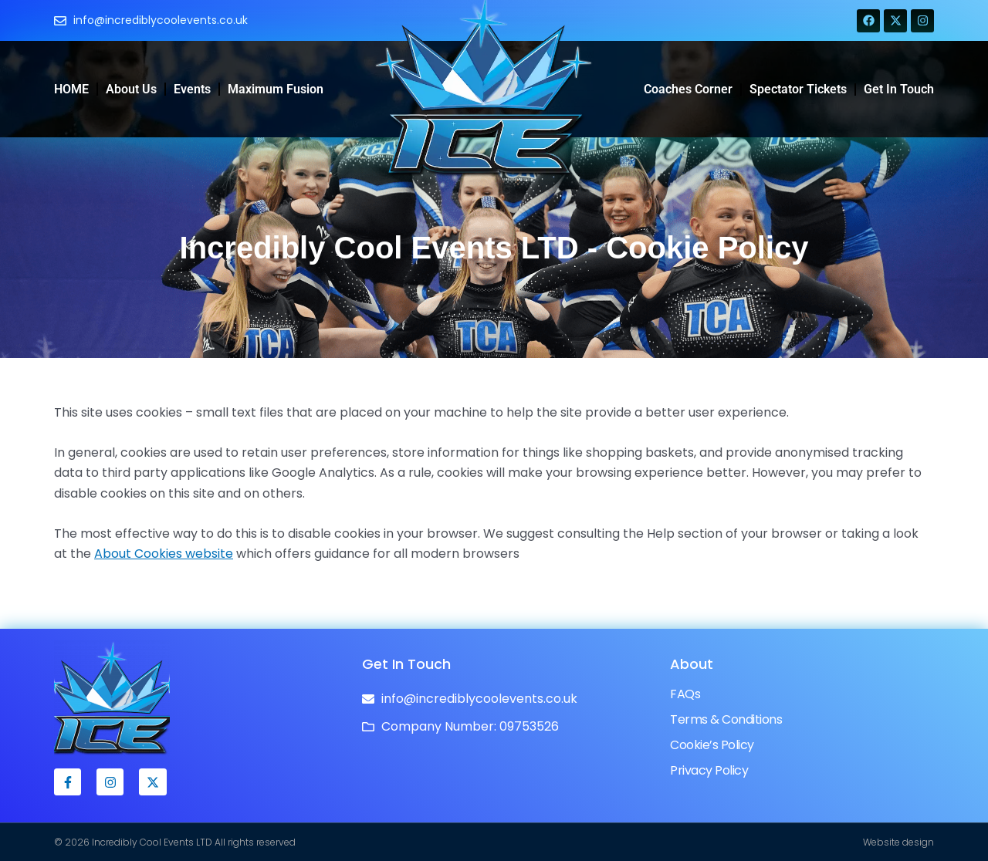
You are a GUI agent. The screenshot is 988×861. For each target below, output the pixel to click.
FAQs (685, 694)
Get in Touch (899, 89)
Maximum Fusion (275, 89)
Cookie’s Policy (712, 745)
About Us (131, 89)
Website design (898, 842)
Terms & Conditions (726, 719)
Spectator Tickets (798, 89)
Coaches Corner (688, 89)
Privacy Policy (709, 770)
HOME (71, 89)
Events (192, 89)
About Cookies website (163, 553)
